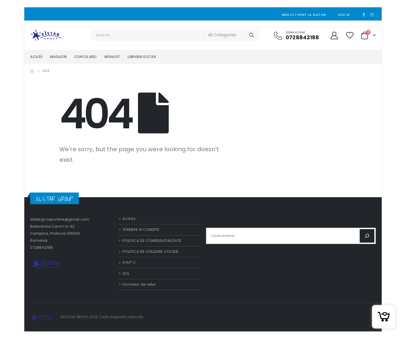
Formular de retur (139, 284)
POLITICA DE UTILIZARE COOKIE (150, 251)
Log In (343, 14)
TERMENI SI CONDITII (140, 230)
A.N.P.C (129, 262)
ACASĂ (36, 56)
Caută (291, 220)
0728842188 (41, 247)
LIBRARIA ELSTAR (141, 56)
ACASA (129, 219)
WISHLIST (112, 56)
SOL (125, 273)
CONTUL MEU (85, 56)
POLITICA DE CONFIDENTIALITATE (151, 240)
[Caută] (367, 236)
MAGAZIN (58, 56)
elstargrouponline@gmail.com (59, 219)
